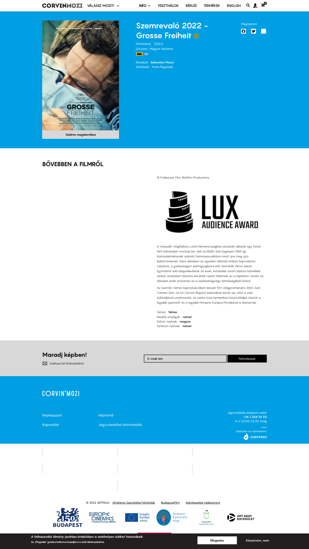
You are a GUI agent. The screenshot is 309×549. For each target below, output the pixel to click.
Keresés (249, 5)
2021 (158, 43)
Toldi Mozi (155, 485)
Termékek (212, 6)
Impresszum (52, 415)
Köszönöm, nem (257, 540)
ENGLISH (234, 6)
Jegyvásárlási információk (120, 425)
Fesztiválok (168, 6)
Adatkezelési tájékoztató (203, 502)
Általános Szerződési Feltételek (133, 502)
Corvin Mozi (80, 452)
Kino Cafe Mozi (155, 452)
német (187, 317)
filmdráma (143, 43)
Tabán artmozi (229, 469)
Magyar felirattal (161, 48)
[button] (257, 5)
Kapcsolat (50, 425)
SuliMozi (155, 469)
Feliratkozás (247, 358)
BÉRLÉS (191, 6)
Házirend (105, 415)
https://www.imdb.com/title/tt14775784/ (139, 54)
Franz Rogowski (162, 67)
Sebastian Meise (162, 62)
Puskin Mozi (80, 469)
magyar (185, 321)
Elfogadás (217, 540)
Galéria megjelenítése (80, 134)
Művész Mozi (230, 452)
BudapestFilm (170, 502)
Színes (172, 312)
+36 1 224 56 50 (255, 416)
